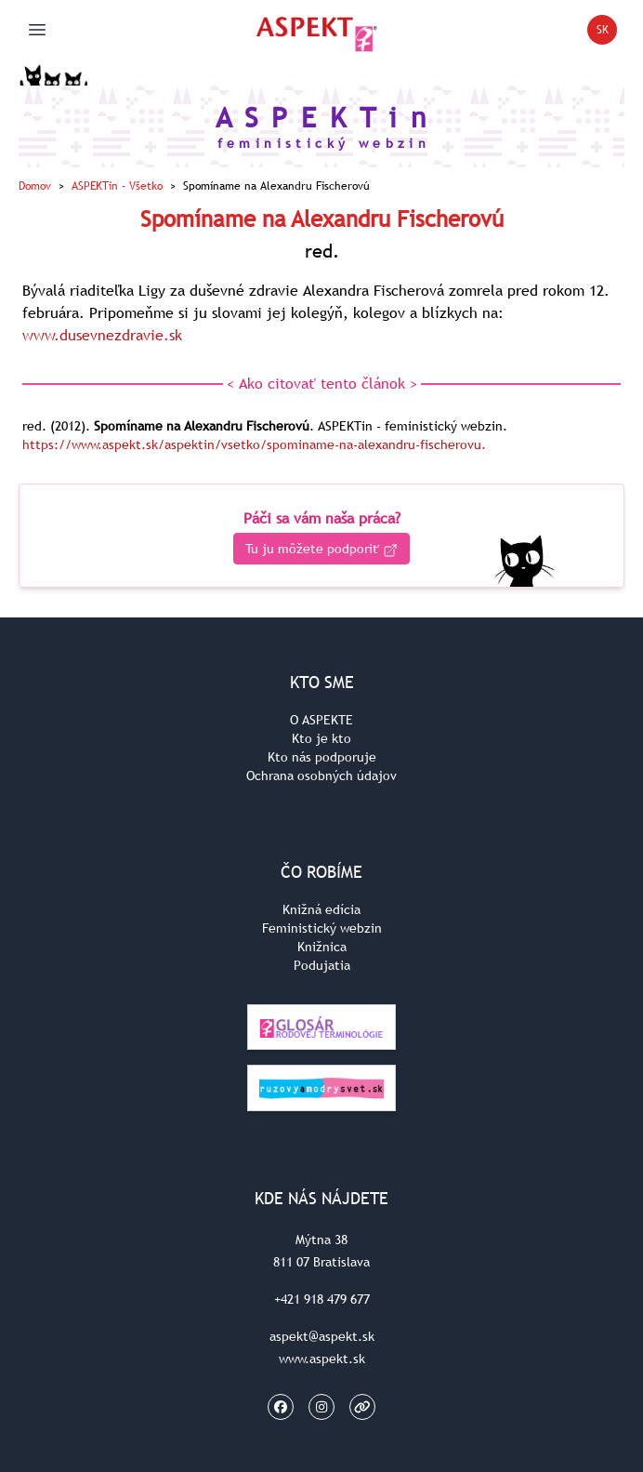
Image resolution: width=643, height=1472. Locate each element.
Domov (35, 186)
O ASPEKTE (321, 719)
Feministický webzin (322, 928)
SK (607, 33)
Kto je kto (321, 738)
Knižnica (322, 946)
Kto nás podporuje (322, 757)
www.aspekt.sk (322, 1358)
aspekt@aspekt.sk (321, 1336)
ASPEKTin (117, 186)
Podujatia (322, 965)
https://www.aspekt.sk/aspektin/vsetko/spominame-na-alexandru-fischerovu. (254, 444)
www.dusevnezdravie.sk (102, 335)
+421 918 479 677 (322, 1299)
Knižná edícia (321, 909)
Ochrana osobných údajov (321, 775)
